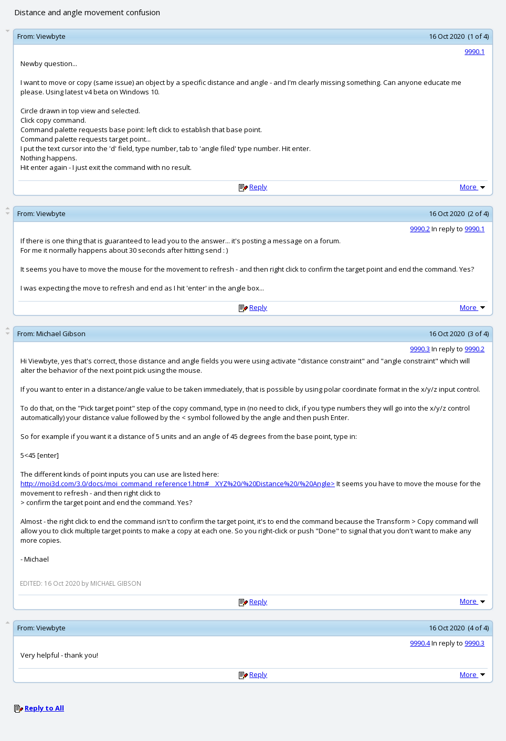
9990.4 (420, 643)
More (473, 186)
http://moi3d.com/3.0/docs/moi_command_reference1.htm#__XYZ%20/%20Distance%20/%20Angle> (177, 483)
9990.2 (420, 228)
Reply (258, 186)
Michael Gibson (61, 333)
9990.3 (420, 348)
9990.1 (474, 51)
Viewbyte (51, 36)
